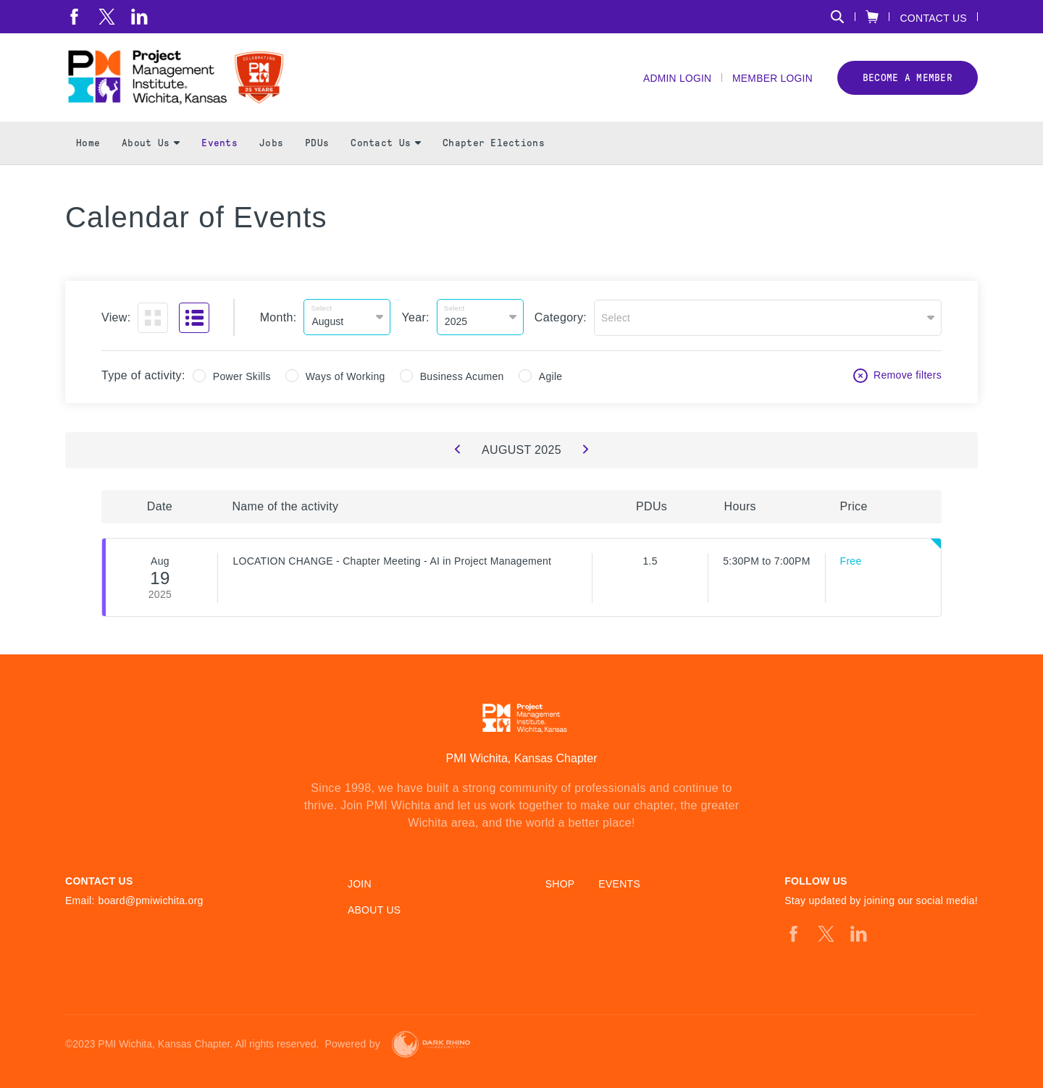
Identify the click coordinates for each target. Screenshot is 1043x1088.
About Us (151, 145)
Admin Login (676, 80)
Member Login (772, 80)
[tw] (107, 17)
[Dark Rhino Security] (431, 1044)
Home (88, 145)
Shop (560, 884)
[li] (139, 17)
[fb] (74, 17)
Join (360, 884)
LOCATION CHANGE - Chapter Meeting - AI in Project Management (392, 562)
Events (219, 145)
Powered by (352, 1044)
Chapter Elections (494, 145)
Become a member (907, 78)
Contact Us (933, 17)
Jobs (271, 145)
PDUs (317, 145)
